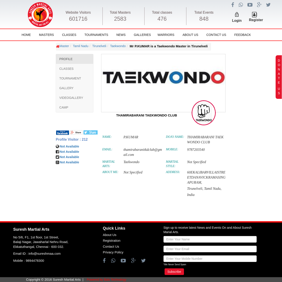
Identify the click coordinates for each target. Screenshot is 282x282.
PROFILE (65, 59)
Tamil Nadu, (212, 188)
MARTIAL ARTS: (108, 164)
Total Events (203, 12)
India (191, 195)
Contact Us (216, 35)
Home (26, 35)
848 (204, 19)
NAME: (107, 136)
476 (162, 19)
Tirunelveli (99, 46)
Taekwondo (118, 46)
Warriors (166, 35)
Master (64, 46)
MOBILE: (172, 149)
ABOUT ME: (110, 172)
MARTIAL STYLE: (172, 164)
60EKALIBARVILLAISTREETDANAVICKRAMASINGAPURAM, (206, 177)
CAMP (63, 107)
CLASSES (66, 68)
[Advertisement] (30, 174)
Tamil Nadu (80, 46)
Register (256, 20)
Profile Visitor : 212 (72, 139)
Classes (69, 35)
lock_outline (236, 14)
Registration (112, 240)
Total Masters (120, 12)
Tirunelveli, (195, 188)
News (121, 35)
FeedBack (242, 35)
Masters (46, 35)
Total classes (162, 12)
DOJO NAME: (175, 136)
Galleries (142, 35)
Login (237, 20)
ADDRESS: (173, 172)
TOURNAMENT (70, 78)
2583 (120, 19)
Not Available (69, 146)
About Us (190, 35)
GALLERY (66, 88)
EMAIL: (107, 149)
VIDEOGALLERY (71, 98)
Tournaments (96, 35)
